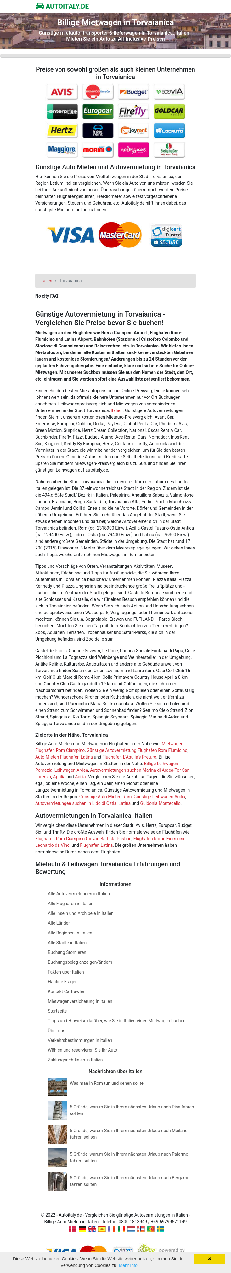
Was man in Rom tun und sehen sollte (107, 1083)
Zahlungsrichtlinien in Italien (75, 1059)
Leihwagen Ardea (71, 770)
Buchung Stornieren (67, 952)
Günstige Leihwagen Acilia (159, 796)
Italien (117, 410)
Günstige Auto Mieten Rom (105, 796)
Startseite (57, 1011)
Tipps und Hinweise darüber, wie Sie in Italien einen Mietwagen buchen (117, 1020)
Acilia (80, 776)
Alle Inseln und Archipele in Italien (81, 913)
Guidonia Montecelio (160, 803)
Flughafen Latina (96, 845)
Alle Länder (59, 923)
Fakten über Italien (66, 971)
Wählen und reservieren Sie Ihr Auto (82, 1050)
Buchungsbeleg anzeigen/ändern (80, 962)
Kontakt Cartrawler (66, 991)
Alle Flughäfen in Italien (70, 903)
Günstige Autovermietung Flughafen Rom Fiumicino (137, 750)
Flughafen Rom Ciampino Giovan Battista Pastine (83, 838)
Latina (125, 803)
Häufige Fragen (63, 981)
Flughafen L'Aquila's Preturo (129, 756)
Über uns (56, 1030)
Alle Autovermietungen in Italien (79, 893)
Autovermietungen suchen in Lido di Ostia (75, 803)
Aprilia (59, 776)
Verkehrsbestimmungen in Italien (80, 1040)
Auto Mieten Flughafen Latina (64, 756)
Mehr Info (128, 1265)
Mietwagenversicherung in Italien (80, 1001)
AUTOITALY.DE (62, 6)
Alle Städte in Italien (67, 942)
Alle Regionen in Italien (70, 932)
